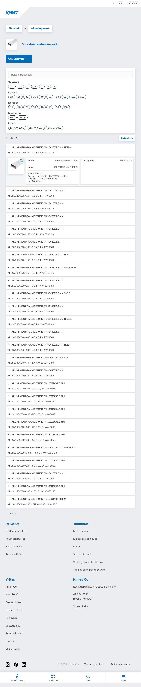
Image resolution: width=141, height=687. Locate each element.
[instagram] (8, 664)
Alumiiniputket (40, 28)
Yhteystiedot (80, 606)
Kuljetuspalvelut (15, 539)
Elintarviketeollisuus (85, 539)
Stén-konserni (14, 602)
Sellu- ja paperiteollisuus (88, 562)
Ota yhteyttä (18, 59)
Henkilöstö (12, 594)
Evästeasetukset (120, 664)
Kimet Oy (11, 586)
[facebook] (16, 664)
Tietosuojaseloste (94, 664)
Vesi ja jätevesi (82, 554)
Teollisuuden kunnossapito (89, 570)
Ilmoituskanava (15, 633)
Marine (77, 546)
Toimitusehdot (14, 610)
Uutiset (10, 641)
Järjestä (127, 138)
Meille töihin (13, 649)
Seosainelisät (13, 554)
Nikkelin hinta (14, 546)
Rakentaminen (81, 531)
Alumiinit (14, 28)
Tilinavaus (11, 618)
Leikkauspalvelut (15, 531)
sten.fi (133, 3)
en (120, 3)
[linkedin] (24, 664)
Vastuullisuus (14, 626)
